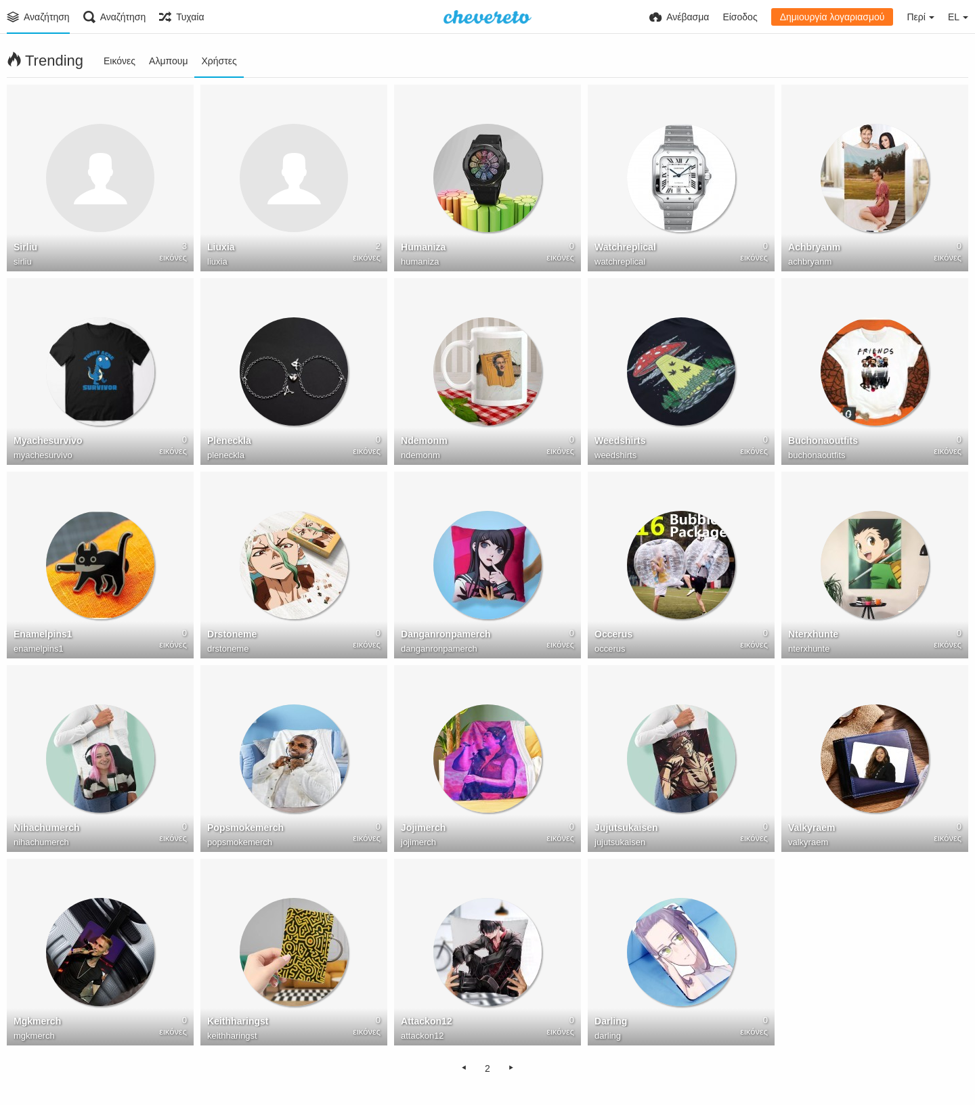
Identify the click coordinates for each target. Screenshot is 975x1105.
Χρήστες (218, 60)
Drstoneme (232, 634)
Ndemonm (424, 440)
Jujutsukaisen (626, 827)
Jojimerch (423, 827)
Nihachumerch (47, 827)
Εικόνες (119, 60)
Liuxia (221, 247)
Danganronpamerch (446, 634)
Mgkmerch (37, 1021)
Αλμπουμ (168, 60)
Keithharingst (238, 1021)
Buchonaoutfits (823, 440)
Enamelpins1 (43, 634)
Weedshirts (619, 440)
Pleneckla (229, 440)
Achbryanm (814, 247)
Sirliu (25, 247)
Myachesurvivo (48, 440)
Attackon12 (426, 1021)
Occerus (613, 634)
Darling (610, 1021)
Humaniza (423, 247)
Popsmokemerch (245, 827)
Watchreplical (625, 247)
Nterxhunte (813, 634)
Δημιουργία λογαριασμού (832, 17)
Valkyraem (812, 827)
